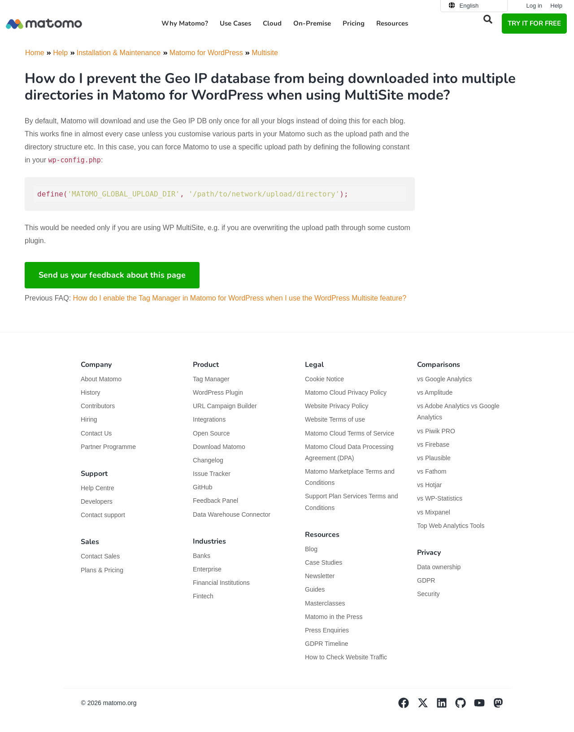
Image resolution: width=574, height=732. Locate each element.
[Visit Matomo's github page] (464, 706)
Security (428, 593)
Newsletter (320, 576)
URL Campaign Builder (225, 406)
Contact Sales (100, 556)
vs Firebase (433, 444)
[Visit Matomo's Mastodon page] (502, 706)
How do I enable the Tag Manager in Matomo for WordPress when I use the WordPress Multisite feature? (239, 298)
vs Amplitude (434, 392)
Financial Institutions (222, 582)
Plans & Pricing (102, 570)
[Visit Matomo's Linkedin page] (445, 706)
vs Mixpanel (433, 512)
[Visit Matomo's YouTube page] (483, 706)
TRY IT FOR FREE (534, 23)
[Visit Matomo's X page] (426, 706)
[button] (488, 19)
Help (556, 5)
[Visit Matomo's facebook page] (407, 706)
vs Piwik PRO (436, 431)
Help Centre (97, 488)
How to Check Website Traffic (346, 657)
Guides (315, 589)
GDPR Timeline (326, 643)
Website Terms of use (335, 419)
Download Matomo (219, 446)
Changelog (208, 460)
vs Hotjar (429, 484)
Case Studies (323, 562)
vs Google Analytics (444, 379)
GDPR (426, 580)
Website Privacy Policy (336, 406)
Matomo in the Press (333, 616)
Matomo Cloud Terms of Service (349, 433)
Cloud (272, 23)
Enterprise (208, 569)
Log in (534, 5)
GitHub (203, 487)
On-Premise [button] (312, 23)
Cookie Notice (324, 379)
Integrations (209, 419)
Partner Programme (108, 446)
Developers (97, 501)
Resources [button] (392, 23)
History (90, 392)
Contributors (98, 406)
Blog (311, 549)
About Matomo (101, 379)
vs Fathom (431, 471)
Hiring (89, 419)
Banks (202, 555)
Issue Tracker (211, 473)
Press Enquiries (327, 630)
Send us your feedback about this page (112, 275)
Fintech (203, 596)
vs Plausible (434, 458)
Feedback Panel (215, 500)
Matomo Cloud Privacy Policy (346, 392)
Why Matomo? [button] (184, 23)
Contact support (103, 514)
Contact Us (96, 433)
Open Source (211, 433)
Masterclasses (325, 603)
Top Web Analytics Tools (450, 525)
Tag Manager (211, 379)
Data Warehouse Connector (231, 514)
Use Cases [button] (235, 23)
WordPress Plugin (218, 392)
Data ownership (439, 567)
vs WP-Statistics (439, 498)
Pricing (354, 23)
